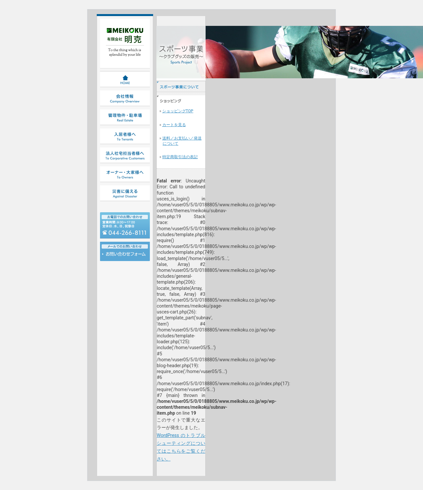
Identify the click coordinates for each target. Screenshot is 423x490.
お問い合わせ (125, 255)
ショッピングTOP (177, 111)
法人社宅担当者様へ (125, 155)
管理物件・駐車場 (125, 117)
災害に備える (125, 193)
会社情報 (125, 98)
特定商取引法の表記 (180, 157)
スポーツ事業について (181, 86)
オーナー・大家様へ (125, 174)
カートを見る (174, 124)
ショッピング (181, 100)
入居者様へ (125, 136)
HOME (125, 79)
